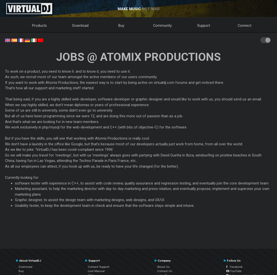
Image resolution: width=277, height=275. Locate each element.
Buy (121, 26)
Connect (244, 26)
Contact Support (98, 267)
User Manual (96, 271)
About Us (163, 267)
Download (80, 26)
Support (203, 26)
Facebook (234, 267)
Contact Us (164, 271)
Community (162, 26)
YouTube (233, 271)
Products (39, 26)
